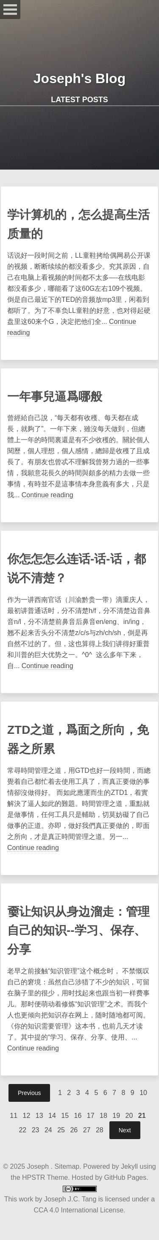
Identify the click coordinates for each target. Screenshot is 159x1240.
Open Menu (10, 9)
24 (48, 1130)
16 (78, 1115)
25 (61, 1130)
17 (91, 1115)
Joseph (39, 1166)
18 (103, 1115)
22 (22, 1130)
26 (74, 1130)
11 (13, 1115)
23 (35, 1130)
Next (125, 1130)
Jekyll (129, 1166)
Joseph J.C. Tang (70, 1199)
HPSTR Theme (45, 1177)
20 (129, 1115)
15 (65, 1115)
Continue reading (47, 495)
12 (27, 1115)
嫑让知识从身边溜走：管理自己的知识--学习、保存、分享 (78, 930)
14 (52, 1115)
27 (87, 1130)
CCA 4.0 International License (78, 1210)
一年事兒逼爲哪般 (54, 396)
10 (143, 1092)
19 (116, 1115)
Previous (29, 1093)
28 (99, 1130)
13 (39, 1115)
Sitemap (66, 1166)
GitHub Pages (124, 1177)
